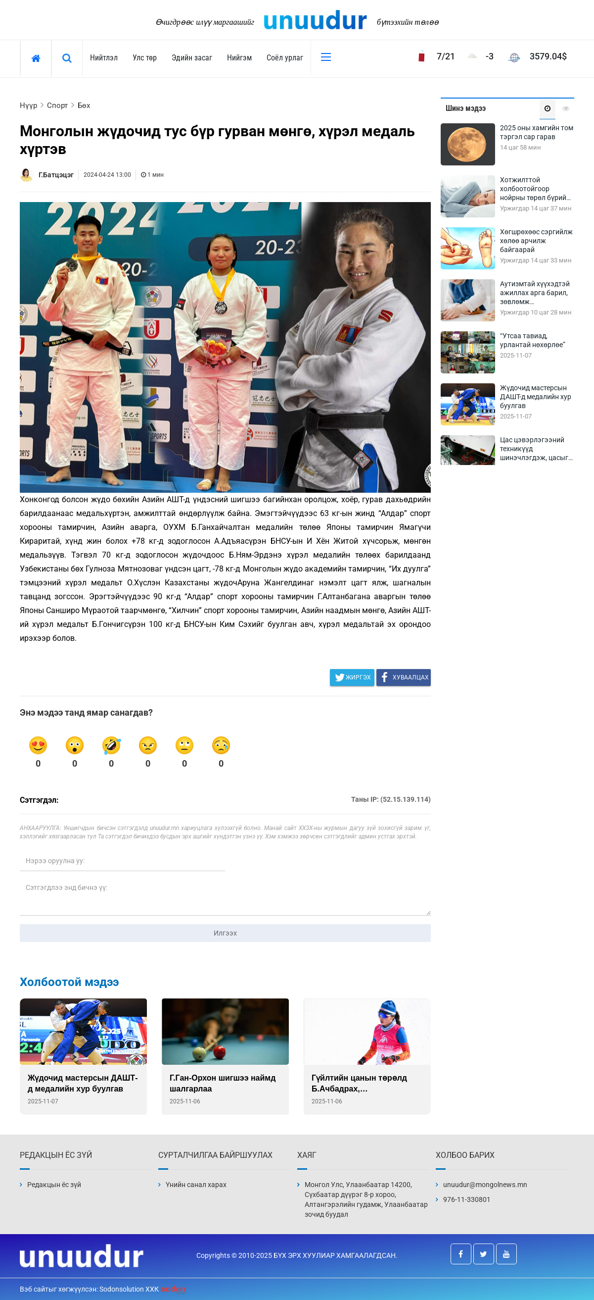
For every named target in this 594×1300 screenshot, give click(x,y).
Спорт (57, 105)
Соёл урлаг (285, 57)
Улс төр (145, 57)
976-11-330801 (467, 1199)
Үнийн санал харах (196, 1185)
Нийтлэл (104, 57)
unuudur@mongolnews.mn (485, 1185)
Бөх (84, 105)
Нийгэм (239, 57)
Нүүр (28, 105)
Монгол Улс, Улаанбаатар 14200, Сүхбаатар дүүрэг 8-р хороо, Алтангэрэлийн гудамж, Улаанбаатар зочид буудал (366, 1199)
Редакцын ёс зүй (54, 1185)
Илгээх (225, 933)
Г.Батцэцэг (56, 175)
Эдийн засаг (192, 57)
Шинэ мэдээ (466, 108)
